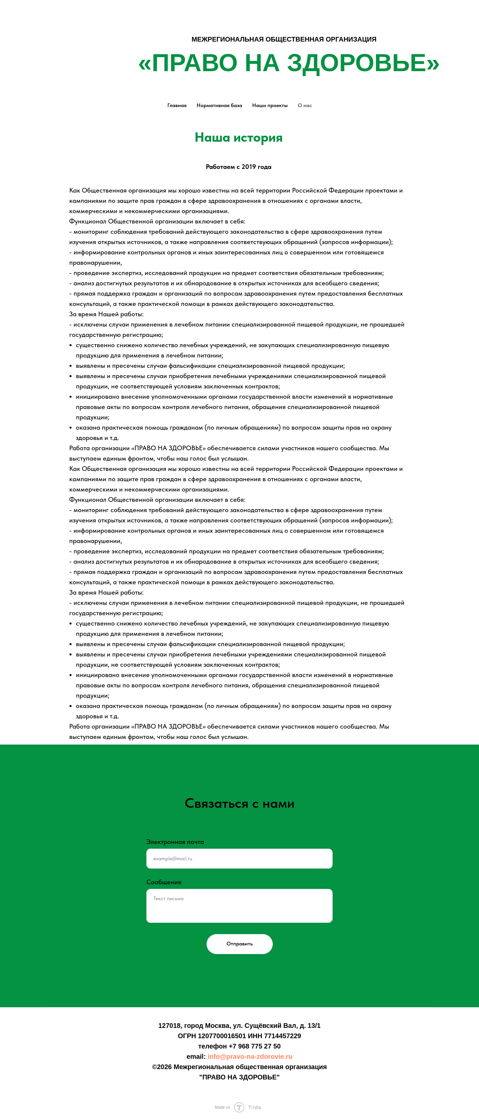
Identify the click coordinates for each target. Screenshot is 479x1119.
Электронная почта (175, 842)
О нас (305, 105)
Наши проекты (270, 105)
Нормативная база (219, 105)
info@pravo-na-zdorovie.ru (250, 1056)
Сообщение (164, 882)
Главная (177, 105)
